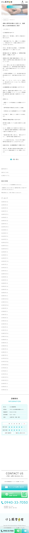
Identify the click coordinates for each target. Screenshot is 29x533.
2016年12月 (4, 377)
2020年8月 (3, 277)
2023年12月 (4, 242)
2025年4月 (3, 220)
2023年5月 (3, 255)
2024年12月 (4, 226)
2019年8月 (3, 311)
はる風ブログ (4, 175)
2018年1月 (3, 355)
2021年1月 (3, 270)
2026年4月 (3, 201)
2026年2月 (3, 208)
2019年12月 (4, 299)
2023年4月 (3, 258)
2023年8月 (3, 252)
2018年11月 (4, 336)
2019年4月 (3, 320)
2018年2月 (3, 352)
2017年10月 (4, 364)
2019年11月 (4, 302)
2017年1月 (3, 374)
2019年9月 (3, 308)
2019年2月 (3, 327)
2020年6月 (3, 280)
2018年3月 (3, 349)
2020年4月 (3, 286)
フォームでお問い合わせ (16, 487)
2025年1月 (3, 223)
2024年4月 (3, 236)
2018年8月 (3, 339)
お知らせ (3, 172)
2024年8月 (3, 230)
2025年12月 (4, 214)
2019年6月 (3, 317)
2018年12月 (4, 333)
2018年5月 (3, 345)
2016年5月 (3, 386)
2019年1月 (3, 330)
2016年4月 (3, 389)
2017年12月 (4, 358)
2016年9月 (3, 383)
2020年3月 (3, 289)
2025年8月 (3, 217)
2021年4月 (3, 267)
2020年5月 (3, 283)
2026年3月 (3, 205)
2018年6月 (3, 342)
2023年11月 (4, 245)
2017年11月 (4, 361)
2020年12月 (4, 273)
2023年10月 (4, 248)
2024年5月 (3, 233)
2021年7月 (3, 264)
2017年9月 (3, 367)
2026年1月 (3, 211)
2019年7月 (3, 314)
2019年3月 (3, 324)
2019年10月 (4, 305)
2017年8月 (3, 371)
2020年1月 (3, 295)
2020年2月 (3, 292)
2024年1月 (3, 239)
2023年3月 (3, 261)
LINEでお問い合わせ (18, 494)
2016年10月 (4, 380)
